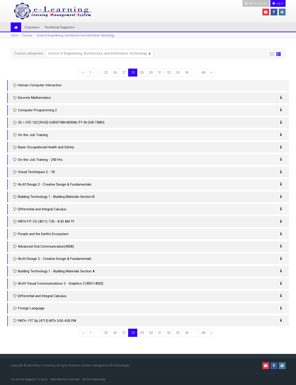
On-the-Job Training (33, 135)
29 (142, 72)
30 (151, 72)
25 (106, 72)
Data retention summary (65, 379)
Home (14, 35)
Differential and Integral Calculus (42, 209)
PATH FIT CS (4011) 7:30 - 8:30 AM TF (46, 221)
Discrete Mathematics (34, 98)
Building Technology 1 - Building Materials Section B (56, 197)
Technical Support (58, 27)
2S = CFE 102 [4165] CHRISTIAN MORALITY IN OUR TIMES (61, 122)
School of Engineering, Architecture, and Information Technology (75, 35)
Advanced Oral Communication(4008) (46, 246)
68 (203, 72)
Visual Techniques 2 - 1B (36, 172)
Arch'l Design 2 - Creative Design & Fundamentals (54, 184)
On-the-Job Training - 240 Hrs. (40, 160)
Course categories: (29, 53)
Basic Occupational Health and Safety (46, 147)
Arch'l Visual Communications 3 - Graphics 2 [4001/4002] (60, 283)
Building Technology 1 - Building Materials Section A (56, 271)
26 (115, 72)
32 (169, 72)
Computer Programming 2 (37, 110)
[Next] (211, 73)
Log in (43, 379)
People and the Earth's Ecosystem (43, 234)
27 (124, 72)
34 (187, 72)
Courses (31, 27)
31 (160, 72)
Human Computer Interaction (40, 85)
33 (177, 72)
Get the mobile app (94, 379)
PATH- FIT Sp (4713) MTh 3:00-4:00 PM (47, 321)
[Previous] (83, 73)
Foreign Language (31, 308)
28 (134, 72)
